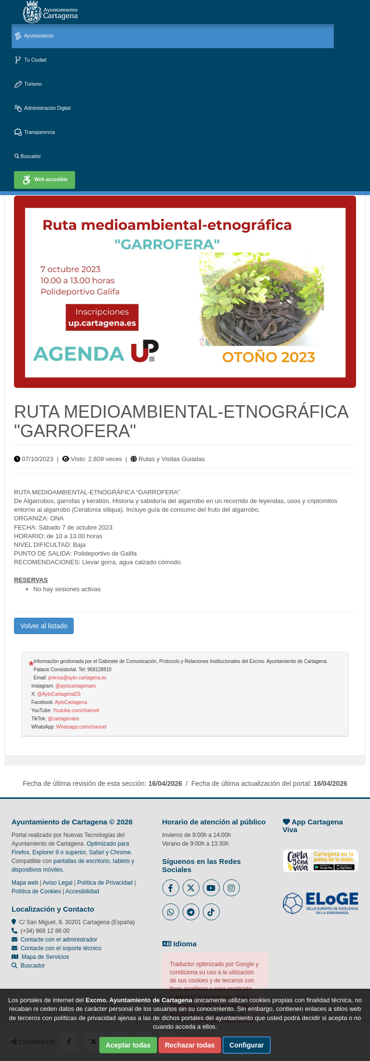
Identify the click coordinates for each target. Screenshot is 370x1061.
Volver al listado (43, 626)
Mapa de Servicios (40, 957)
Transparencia (34, 133)
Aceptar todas (128, 1045)
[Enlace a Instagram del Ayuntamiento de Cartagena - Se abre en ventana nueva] (231, 887)
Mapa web (25, 882)
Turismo (27, 84)
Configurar (246, 1045)
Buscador (27, 156)
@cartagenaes (63, 718)
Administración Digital (42, 109)
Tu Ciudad (30, 60)
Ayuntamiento (33, 36)
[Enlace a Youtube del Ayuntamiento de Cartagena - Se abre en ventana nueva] (211, 887)
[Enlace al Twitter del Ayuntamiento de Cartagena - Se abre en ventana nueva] (191, 887)
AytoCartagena (71, 702)
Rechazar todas (189, 1045)
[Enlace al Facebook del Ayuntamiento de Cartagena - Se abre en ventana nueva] (170, 887)
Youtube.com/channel (76, 710)
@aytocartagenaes (75, 686)
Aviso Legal (58, 882)
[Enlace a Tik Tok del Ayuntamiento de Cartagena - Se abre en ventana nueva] (211, 911)
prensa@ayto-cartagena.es (77, 677)
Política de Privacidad (104, 882)
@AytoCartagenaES (58, 694)
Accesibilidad (82, 891)
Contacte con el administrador (59, 939)
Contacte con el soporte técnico (61, 948)
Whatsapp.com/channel (81, 726)
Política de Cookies (36, 891)
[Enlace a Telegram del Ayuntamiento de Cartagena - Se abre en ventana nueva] (191, 911)
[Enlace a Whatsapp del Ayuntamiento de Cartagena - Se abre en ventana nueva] (170, 911)
